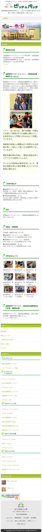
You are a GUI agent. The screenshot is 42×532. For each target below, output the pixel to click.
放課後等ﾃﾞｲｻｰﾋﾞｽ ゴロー (10, 395)
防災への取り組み (9, 481)
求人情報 (26, 518)
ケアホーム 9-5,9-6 (7, 413)
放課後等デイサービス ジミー (10, 430)
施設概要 (3, 331)
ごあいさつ (9, 518)
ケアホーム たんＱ (7, 447)
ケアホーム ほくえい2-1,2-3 (10, 465)
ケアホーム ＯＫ (6, 400)
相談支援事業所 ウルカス (9, 364)
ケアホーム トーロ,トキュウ (10, 409)
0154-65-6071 (23, 514)
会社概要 (33, 518)
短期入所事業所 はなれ (8, 422)
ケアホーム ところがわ (8, 439)
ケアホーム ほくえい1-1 (9, 461)
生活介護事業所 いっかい (9, 383)
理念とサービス (5, 335)
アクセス (5, 64)
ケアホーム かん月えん (8, 379)
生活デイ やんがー (7, 457)
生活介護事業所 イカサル (9, 417)
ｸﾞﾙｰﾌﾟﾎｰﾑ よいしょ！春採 (10, 368)
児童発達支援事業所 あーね (10, 426)
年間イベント (8, 488)
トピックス (9, 521)
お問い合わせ (21, 524)
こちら (5, 318)
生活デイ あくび (6, 443)
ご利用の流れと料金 (7, 340)
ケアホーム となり (7, 387)
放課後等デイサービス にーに (10, 469)
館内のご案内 (5, 344)
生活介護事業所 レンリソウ (10, 391)
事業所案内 (18, 518)
